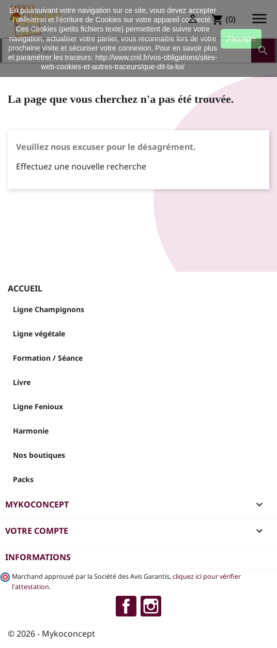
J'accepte (241, 39)
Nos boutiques (39, 455)
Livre (21, 382)
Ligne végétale (39, 333)
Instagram (151, 606)
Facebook (126, 606)
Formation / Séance (48, 358)
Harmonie (31, 431)
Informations (38, 557)
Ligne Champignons (48, 309)
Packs (23, 479)
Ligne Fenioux (38, 406)
